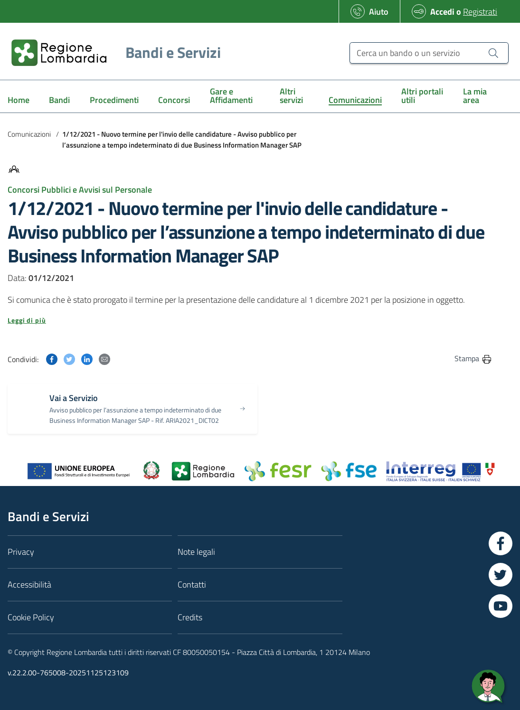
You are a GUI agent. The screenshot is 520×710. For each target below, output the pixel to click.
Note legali (196, 551)
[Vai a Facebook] (500, 543)
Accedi (442, 11)
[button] (250, 320)
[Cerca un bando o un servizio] (429, 53)
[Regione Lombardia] (112, 52)
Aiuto (378, 11)
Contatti (192, 584)
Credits (190, 617)
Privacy (21, 551)
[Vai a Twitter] (500, 574)
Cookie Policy (31, 617)
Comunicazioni (29, 134)
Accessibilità (29, 584)
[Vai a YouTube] (500, 606)
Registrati (480, 11)
